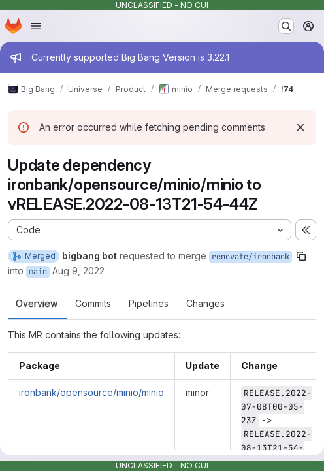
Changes (205, 304)
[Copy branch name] (301, 256)
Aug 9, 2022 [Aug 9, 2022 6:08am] (78, 270)
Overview (36, 304)
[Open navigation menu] (35, 26)
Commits (93, 304)
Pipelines (149, 304)
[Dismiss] (300, 127)
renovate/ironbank (250, 257)
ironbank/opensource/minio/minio (91, 392)
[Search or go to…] (286, 26)
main (38, 272)
